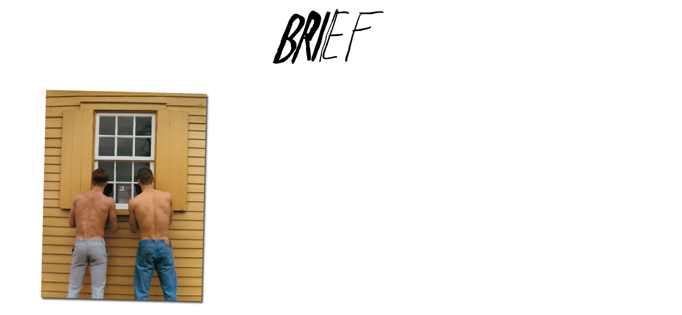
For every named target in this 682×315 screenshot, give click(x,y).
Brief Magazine (341, 41)
